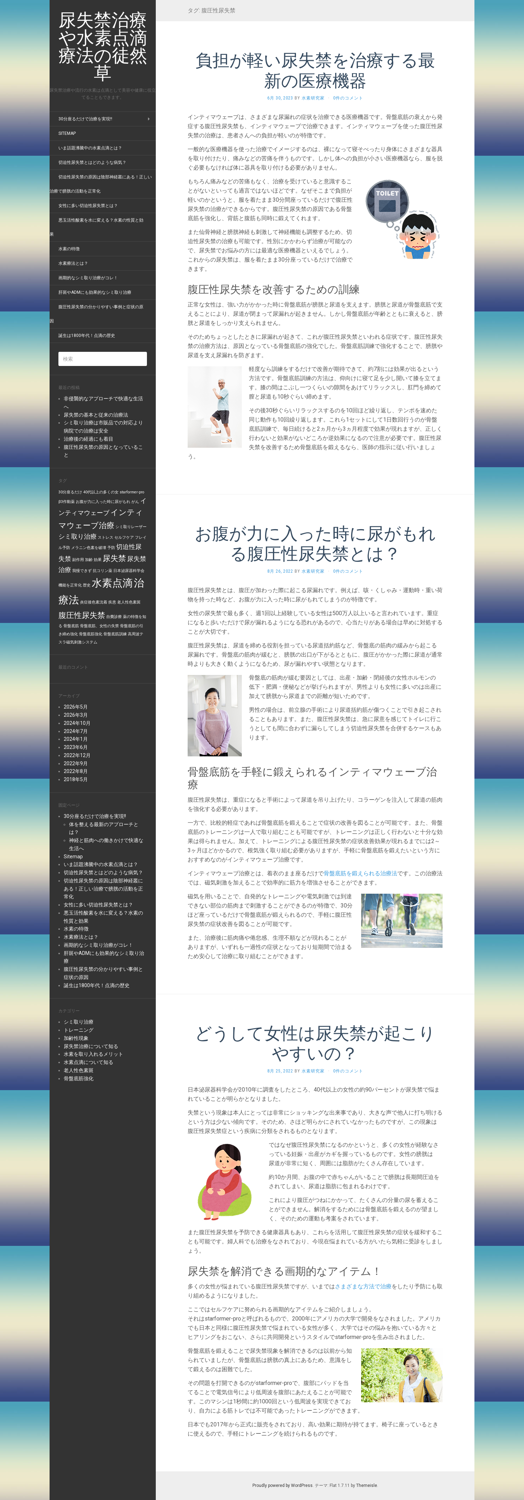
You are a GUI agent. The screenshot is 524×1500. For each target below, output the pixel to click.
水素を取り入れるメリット (93, 1054)
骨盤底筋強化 (78, 1078)
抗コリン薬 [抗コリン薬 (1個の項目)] (102, 570)
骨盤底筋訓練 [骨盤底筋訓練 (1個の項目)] (115, 634)
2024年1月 (76, 739)
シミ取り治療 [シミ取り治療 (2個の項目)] (77, 536)
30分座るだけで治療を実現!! (85, 118)
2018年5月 (76, 779)
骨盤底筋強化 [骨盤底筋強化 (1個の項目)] (90, 634)
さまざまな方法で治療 (363, 1286)
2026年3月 (76, 715)
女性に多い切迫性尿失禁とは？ (88, 205)
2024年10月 (77, 723)
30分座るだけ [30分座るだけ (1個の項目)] (70, 492)
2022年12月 (77, 755)
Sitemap (67, 133)
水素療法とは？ (73, 263)
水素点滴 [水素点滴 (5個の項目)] (112, 583)
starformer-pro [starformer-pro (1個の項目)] (132, 492)
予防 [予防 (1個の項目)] (111, 547)
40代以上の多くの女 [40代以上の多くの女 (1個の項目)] (101, 492)
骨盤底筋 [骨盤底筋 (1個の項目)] (71, 626)
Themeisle (366, 1485)
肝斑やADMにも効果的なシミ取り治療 (94, 292)
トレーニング (78, 1030)
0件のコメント (348, 98)
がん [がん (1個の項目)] (135, 501)
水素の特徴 (69, 248)
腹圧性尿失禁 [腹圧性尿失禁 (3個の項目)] (81, 615)
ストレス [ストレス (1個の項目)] (105, 537)
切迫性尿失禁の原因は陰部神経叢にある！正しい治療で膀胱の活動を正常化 (103, 889)
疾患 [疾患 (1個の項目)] (112, 602)
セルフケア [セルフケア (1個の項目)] (124, 537)
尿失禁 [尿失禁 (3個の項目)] (114, 558)
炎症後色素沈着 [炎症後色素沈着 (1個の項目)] (93, 602)
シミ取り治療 (78, 1022)
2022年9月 (76, 763)
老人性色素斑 (78, 1070)
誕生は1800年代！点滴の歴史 (86, 335)
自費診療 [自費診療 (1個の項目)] (114, 616)
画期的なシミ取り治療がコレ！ (88, 277)
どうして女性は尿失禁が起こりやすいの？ (315, 1042)
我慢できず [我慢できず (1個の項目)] (82, 570)
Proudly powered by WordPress (282, 1485)
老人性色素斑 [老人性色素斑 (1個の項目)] (129, 602)
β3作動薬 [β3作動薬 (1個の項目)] (66, 501)
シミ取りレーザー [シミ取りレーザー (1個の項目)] (131, 527)
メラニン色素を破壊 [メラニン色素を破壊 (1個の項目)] (88, 547)
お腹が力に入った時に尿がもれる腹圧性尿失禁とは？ (315, 543)
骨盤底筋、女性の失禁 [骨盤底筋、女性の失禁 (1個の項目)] (99, 626)
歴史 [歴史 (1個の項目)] (87, 585)
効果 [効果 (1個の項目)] (98, 559)
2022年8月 (76, 771)
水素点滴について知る (88, 1062)
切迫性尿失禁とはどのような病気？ (92, 162)
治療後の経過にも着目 (88, 439)
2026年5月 (76, 707)
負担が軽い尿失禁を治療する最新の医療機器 (315, 69)
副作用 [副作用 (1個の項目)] (78, 559)
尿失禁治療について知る (91, 1046)
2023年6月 (76, 747)
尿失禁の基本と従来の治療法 (96, 415)
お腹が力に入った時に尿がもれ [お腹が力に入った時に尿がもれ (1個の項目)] (103, 501)
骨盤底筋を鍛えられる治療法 (360, 873)
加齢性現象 (76, 1038)
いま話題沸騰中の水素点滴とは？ (90, 147)
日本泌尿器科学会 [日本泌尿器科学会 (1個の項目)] (128, 570)
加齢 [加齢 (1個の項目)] (89, 559)
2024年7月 (76, 731)
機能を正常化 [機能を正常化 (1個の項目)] (70, 585)
